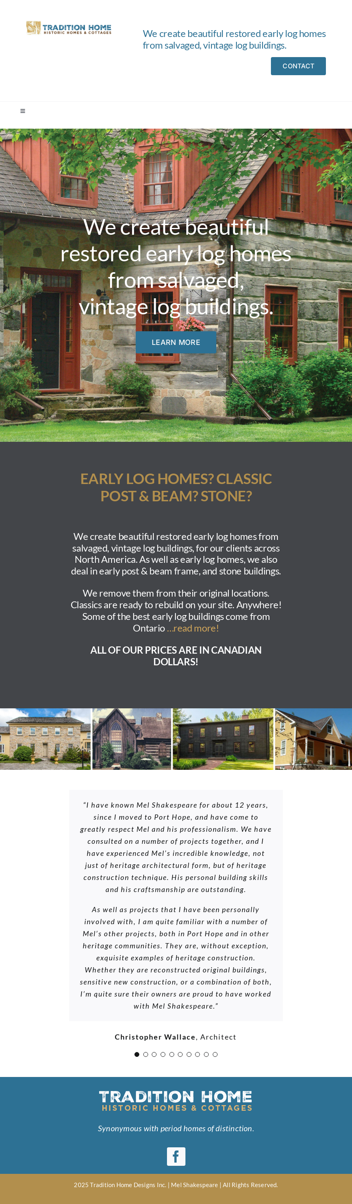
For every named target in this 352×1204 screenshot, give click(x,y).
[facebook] (176, 1156)
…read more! (193, 628)
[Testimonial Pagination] (136, 1054)
